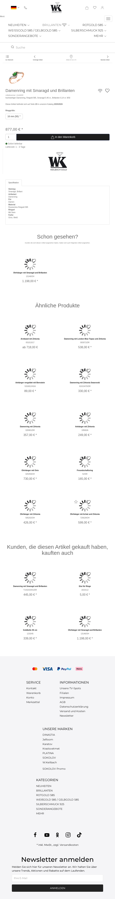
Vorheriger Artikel (38, 59)
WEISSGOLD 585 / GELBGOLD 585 (34, 30)
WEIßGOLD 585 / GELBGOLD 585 (57, 799)
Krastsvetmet (51, 748)
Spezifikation (13, 183)
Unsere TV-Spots (70, 688)
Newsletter (67, 715)
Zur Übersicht (9, 59)
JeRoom (48, 739)
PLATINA (48, 753)
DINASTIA (49, 734)
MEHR (100, 36)
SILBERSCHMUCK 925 (89, 30)
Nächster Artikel (105, 59)
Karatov (47, 744)
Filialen (64, 693)
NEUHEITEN (19, 25)
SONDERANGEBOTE (25, 36)
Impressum (67, 697)
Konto (30, 697)
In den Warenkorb (63, 137)
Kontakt (31, 688)
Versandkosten (69, 845)
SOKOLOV (49, 757)
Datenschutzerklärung (74, 706)
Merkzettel (33, 702)
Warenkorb (33, 693)
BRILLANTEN (56, 25)
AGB (63, 702)
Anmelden (57, 888)
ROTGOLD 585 (95, 25)
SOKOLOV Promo (54, 768)
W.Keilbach (50, 762)
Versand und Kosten (72, 711)
